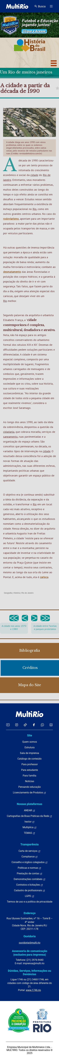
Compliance (29, 856)
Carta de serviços (29, 851)
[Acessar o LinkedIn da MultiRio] (51, 725)
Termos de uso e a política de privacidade (29, 901)
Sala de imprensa (29, 753)
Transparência (29, 844)
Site (29, 735)
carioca (44, 577)
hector (30, 821)
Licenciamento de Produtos (29, 792)
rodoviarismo (11, 218)
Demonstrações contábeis (29, 879)
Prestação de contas (29, 873)
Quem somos (29, 741)
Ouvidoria (30, 936)
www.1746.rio (33, 990)
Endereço (29, 913)
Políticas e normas (29, 867)
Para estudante (29, 769)
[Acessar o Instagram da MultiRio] (17, 725)
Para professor (29, 764)
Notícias (29, 781)
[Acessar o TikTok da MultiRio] (25, 725)
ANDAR (29, 810)
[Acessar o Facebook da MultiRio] (34, 725)
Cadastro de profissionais (29, 890)
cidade (34, 175)
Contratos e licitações (29, 884)
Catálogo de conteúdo (29, 758)
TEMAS (29, 833)
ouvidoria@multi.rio (29, 942)
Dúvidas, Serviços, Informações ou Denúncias (29, 972)
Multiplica (30, 827)
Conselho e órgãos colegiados (30, 862)
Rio (34, 209)
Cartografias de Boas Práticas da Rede (29, 816)
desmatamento (12, 272)
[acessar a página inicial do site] (17, 6)
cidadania (8, 432)
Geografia (8, 593)
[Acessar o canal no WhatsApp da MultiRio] (42, 725)
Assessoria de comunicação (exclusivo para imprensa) (29, 952)
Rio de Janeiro (27, 593)
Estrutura (30, 747)
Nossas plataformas (29, 804)
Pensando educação (29, 786)
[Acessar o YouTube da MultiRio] (8, 725)
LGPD (29, 896)
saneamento (10, 436)
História (17, 593)
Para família (29, 775)
